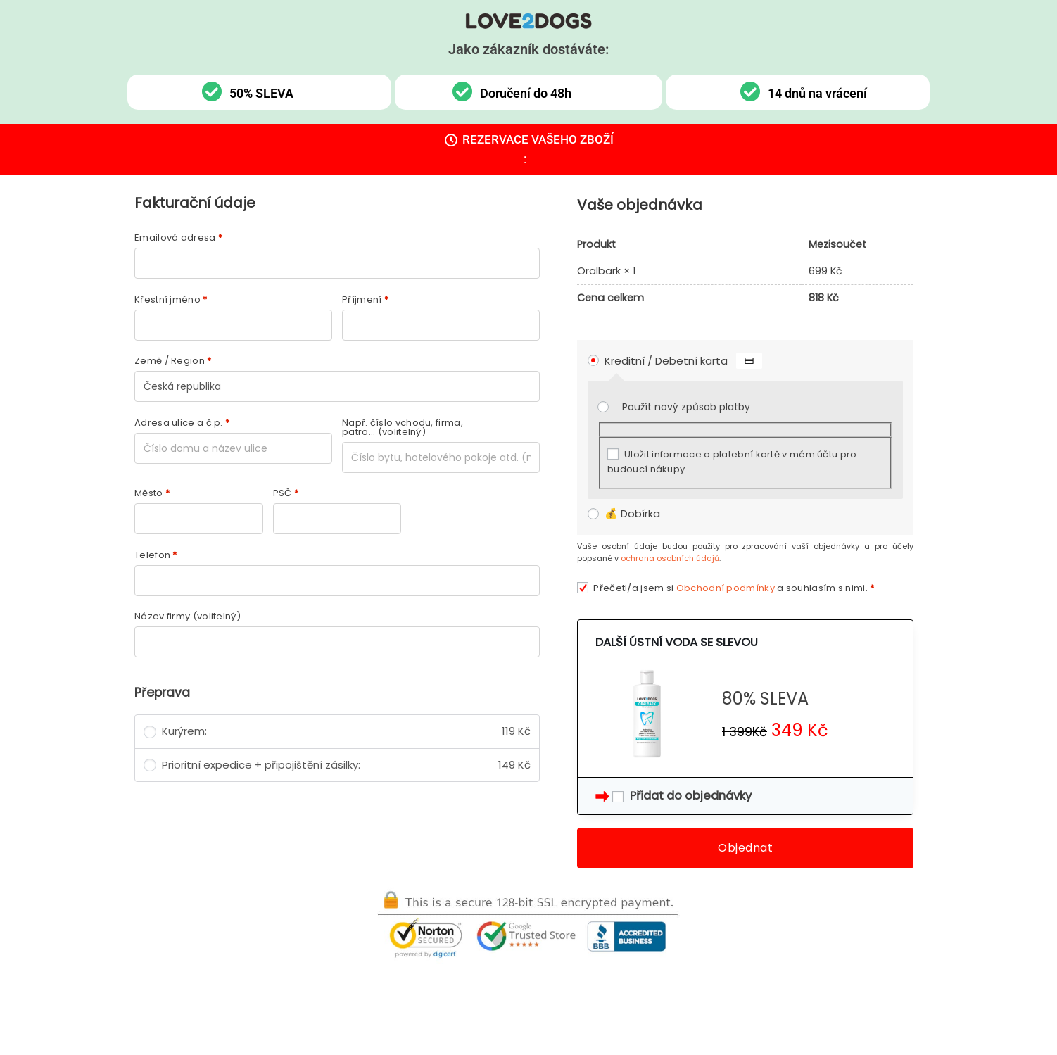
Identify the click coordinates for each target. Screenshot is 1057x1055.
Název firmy (187, 616)
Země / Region (173, 360)
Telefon (155, 555)
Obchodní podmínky (725, 588)
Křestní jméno (171, 299)
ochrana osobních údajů (670, 558)
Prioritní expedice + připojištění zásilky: (346, 765)
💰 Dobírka (632, 513)
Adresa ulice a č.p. (181, 422)
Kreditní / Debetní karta (683, 360)
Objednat (745, 848)
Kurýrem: (346, 732)
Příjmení (365, 299)
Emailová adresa (178, 237)
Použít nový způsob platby (686, 407)
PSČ (286, 493)
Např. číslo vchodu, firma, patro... (402, 427)
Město (152, 493)
